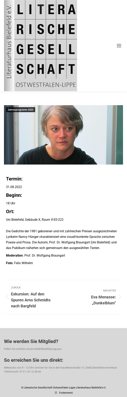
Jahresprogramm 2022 (20, 109)
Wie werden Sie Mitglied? (31, 341)
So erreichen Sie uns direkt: (33, 360)
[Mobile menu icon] (119, 46)
